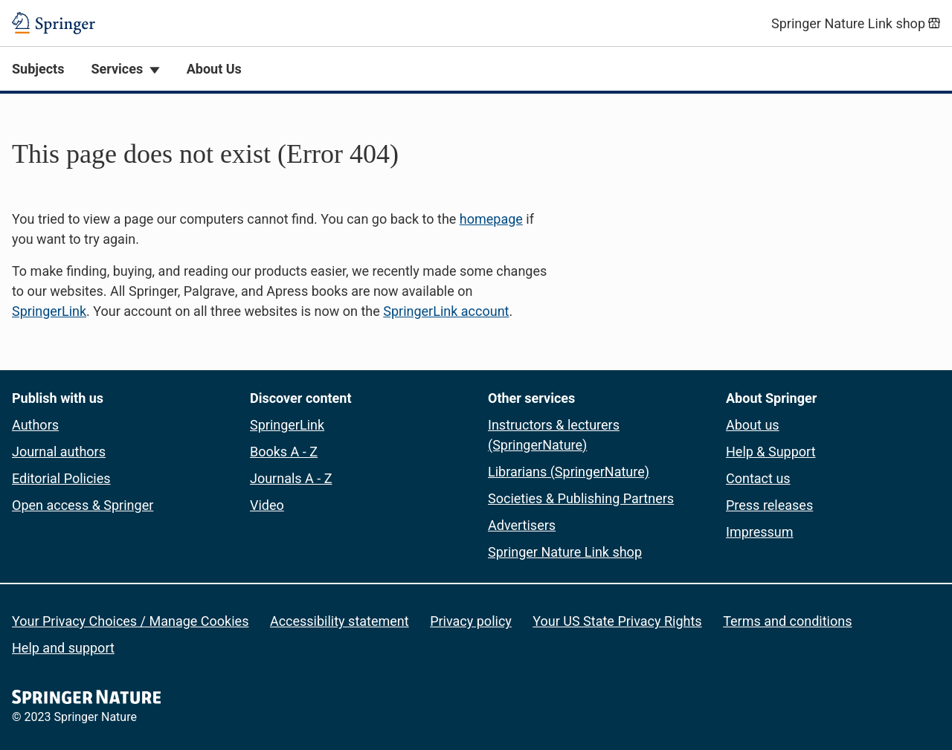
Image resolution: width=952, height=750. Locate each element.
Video (267, 505)
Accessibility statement (339, 621)
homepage (491, 219)
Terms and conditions (787, 621)
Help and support (63, 648)
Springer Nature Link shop (565, 552)
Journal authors (59, 451)
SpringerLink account (446, 311)
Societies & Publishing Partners (581, 498)
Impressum (760, 532)
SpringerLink (49, 311)
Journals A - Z (291, 478)
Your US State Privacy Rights (617, 621)
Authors (35, 425)
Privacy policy (471, 621)
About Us (214, 69)
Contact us (758, 478)
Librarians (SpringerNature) (568, 471)
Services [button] (117, 69)
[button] (476, 227)
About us (752, 425)
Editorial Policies (61, 478)
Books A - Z (284, 451)
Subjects (38, 69)
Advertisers (522, 525)
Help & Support (771, 451)
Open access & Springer (82, 505)
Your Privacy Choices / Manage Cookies (130, 621)
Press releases (769, 505)
